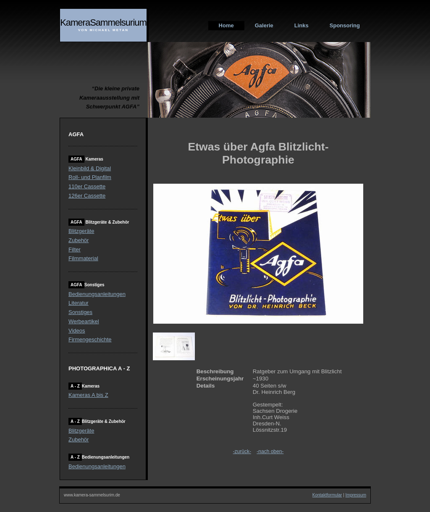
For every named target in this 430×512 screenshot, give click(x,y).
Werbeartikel (83, 321)
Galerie (264, 25)
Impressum (356, 495)
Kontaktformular (327, 495)
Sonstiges (80, 312)
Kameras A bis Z (88, 395)
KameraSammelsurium (103, 22)
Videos (76, 330)
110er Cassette (86, 186)
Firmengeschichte (90, 339)
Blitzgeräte (81, 231)
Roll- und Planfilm (89, 177)
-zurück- (242, 451)
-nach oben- (270, 451)
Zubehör (78, 240)
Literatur (78, 303)
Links (301, 25)
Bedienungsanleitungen (97, 294)
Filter (74, 249)
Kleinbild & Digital (89, 168)
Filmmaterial (83, 258)
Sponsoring (345, 25)
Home (226, 25)
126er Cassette (86, 196)
